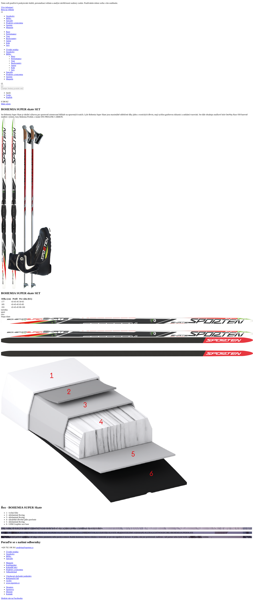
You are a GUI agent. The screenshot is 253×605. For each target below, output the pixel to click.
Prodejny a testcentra (14, 23)
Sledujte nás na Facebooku (12, 598)
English (9, 97)
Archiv (9, 581)
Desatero (9, 587)
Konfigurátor (11, 565)
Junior (13, 65)
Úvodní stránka (12, 50)
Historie (9, 592)
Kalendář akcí (11, 567)
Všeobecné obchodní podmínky (19, 576)
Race (13, 56)
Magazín (9, 27)
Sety (13, 70)
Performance (16, 59)
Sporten (9, 25)
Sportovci (10, 589)
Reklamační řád (12, 578)
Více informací (7, 7)
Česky (8, 95)
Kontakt (9, 594)
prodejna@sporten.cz (24, 547)
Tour (13, 61)
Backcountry (16, 63)
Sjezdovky (10, 16)
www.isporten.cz (13, 583)
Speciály (9, 21)
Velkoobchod (11, 572)
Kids (13, 68)
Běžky (8, 18)
